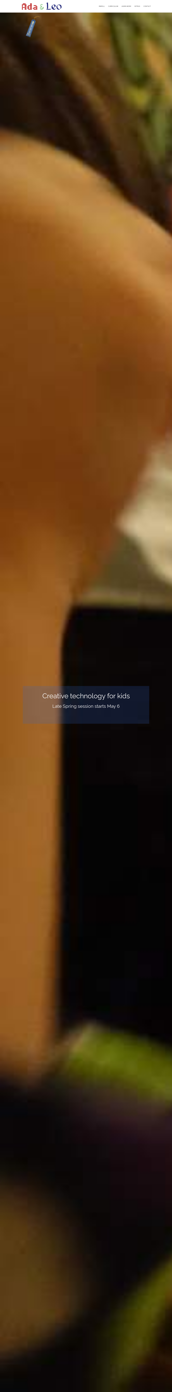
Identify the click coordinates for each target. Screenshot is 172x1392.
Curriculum (113, 6)
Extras (137, 6)
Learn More (126, 6)
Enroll (102, 6)
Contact (147, 6)
